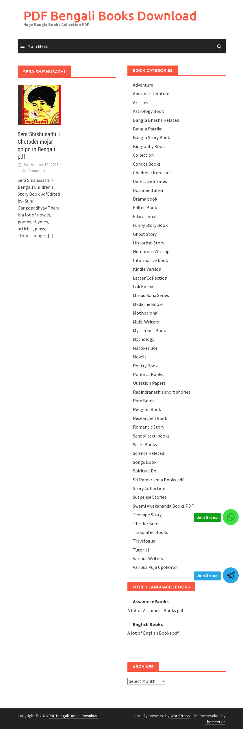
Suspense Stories (149, 497)
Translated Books (150, 532)
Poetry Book (145, 366)
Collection (143, 155)
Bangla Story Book (151, 137)
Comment (36, 170)
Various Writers (148, 558)
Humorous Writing (151, 251)
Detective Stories (150, 181)
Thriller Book (146, 523)
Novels (139, 357)
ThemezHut (215, 721)
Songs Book (144, 462)
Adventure (143, 85)
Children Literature (152, 172)
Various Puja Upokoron (155, 567)
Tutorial (141, 550)
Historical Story (148, 243)
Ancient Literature (151, 93)
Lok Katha (143, 286)
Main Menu (38, 46)
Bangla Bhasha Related (156, 120)
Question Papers (149, 383)
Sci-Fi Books (145, 444)
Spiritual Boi (145, 471)
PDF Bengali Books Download (110, 15)
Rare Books (144, 400)
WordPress (180, 715)
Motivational (146, 313)
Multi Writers (146, 322)
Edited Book (145, 207)
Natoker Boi (145, 348)
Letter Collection (150, 278)
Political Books (148, 374)
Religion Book (147, 409)
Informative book (150, 260)
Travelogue (144, 541)
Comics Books (147, 164)
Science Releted (148, 453)
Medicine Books (148, 304)
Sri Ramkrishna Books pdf (158, 480)
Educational (145, 216)
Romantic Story (148, 427)
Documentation (148, 190)
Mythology (143, 339)
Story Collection (149, 488)
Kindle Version (147, 269)
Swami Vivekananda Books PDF (163, 506)
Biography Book (149, 146)
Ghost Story (145, 234)
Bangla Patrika (147, 129)
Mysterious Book (149, 330)
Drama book (145, 199)
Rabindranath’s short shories (161, 392)
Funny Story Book (150, 225)
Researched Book (150, 418)
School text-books (151, 436)
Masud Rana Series (151, 295)
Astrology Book (148, 111)
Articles (140, 102)
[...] (50, 235)
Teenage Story (147, 514)
